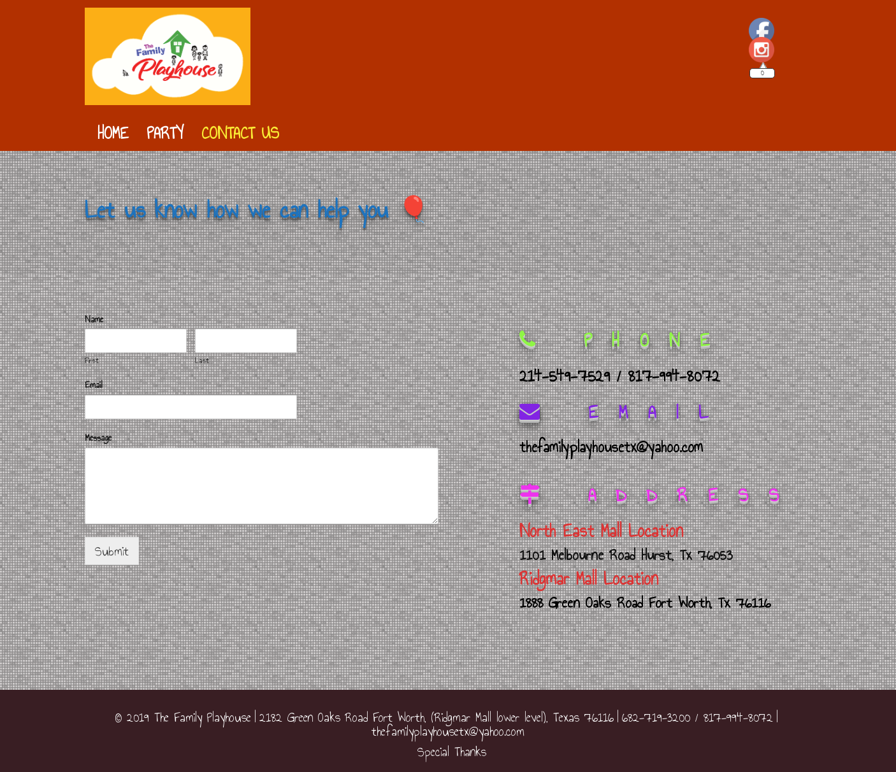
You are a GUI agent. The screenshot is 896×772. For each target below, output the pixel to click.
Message (98, 438)
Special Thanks (451, 751)
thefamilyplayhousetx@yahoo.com (448, 731)
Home (113, 133)
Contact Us (240, 133)
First (92, 360)
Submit (112, 551)
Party (165, 133)
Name (94, 320)
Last (202, 360)
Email (94, 385)
